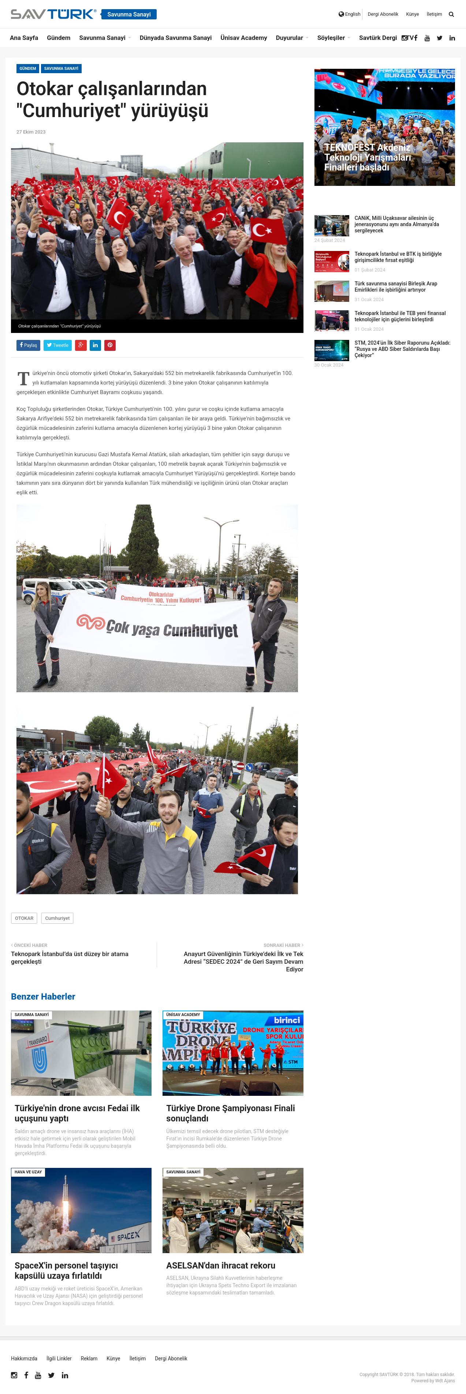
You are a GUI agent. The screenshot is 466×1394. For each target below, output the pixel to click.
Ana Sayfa (24, 37)
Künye (412, 14)
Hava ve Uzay (28, 1171)
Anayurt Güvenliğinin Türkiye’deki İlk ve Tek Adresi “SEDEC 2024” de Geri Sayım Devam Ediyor (243, 961)
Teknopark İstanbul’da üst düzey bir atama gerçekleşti (69, 957)
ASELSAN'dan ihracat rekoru (222, 1265)
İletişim (434, 14)
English (350, 14)
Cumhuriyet (57, 918)
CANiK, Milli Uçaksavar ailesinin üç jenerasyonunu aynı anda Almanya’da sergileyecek (397, 224)
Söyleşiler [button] (331, 37)
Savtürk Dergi (378, 37)
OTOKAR (24, 918)
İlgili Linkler (59, 1358)
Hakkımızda (24, 1358)
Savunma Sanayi (62, 68)
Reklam (90, 1358)
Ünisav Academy (244, 37)
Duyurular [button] (289, 37)
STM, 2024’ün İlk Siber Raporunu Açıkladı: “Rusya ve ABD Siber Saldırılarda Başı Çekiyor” (403, 349)
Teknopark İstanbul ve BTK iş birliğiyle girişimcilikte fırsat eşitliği (398, 257)
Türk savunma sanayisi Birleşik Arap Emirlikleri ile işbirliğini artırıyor (396, 287)
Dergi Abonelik (383, 14)
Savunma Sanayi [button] (102, 37)
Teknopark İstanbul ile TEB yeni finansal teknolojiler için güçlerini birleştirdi (400, 316)
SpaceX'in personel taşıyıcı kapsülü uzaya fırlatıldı (67, 1270)
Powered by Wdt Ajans (433, 1380)
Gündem (58, 37)
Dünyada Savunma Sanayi (176, 37)
